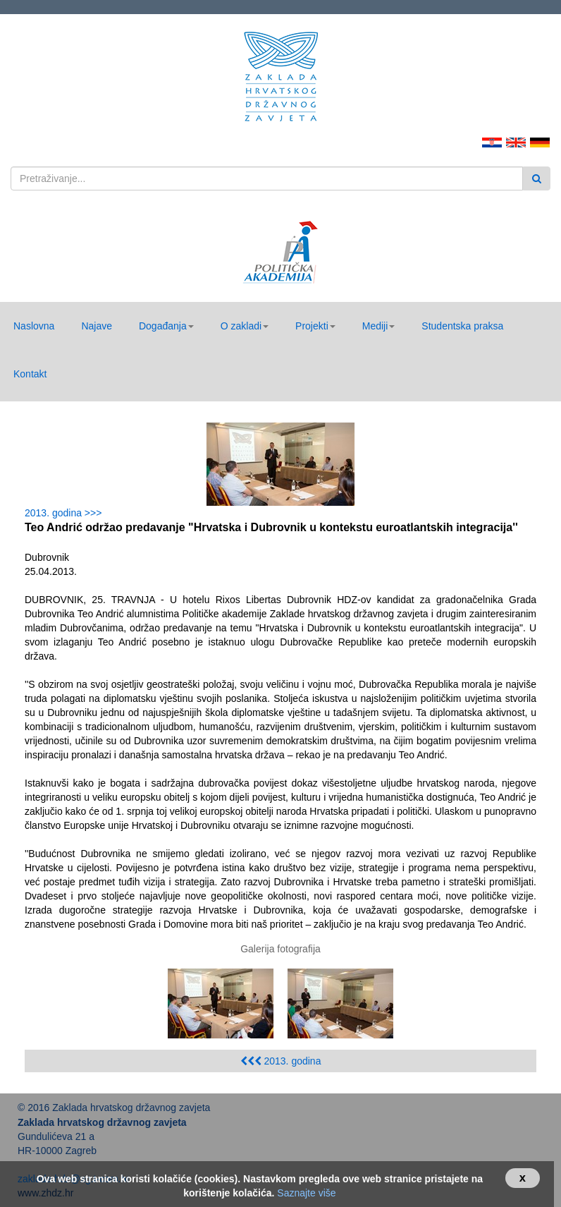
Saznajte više (306, 1193)
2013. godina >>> (66, 512)
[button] (166, 326)
